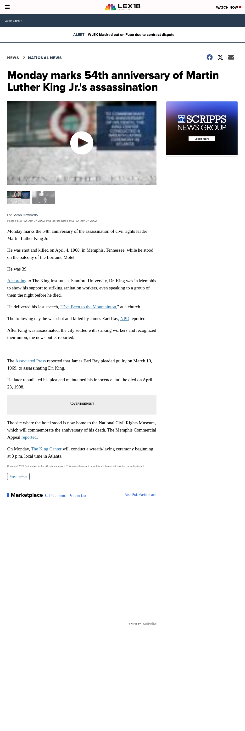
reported (29, 437)
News (13, 58)
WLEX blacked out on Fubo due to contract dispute (131, 34)
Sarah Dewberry (25, 215)
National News (45, 58)
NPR (124, 318)
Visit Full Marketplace (140, 495)
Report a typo (18, 476)
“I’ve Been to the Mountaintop (88, 306)
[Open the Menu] (7, 7)
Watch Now (228, 7)
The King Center (46, 448)
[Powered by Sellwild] (149, 624)
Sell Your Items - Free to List (65, 496)
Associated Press (30, 360)
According (16, 280)
